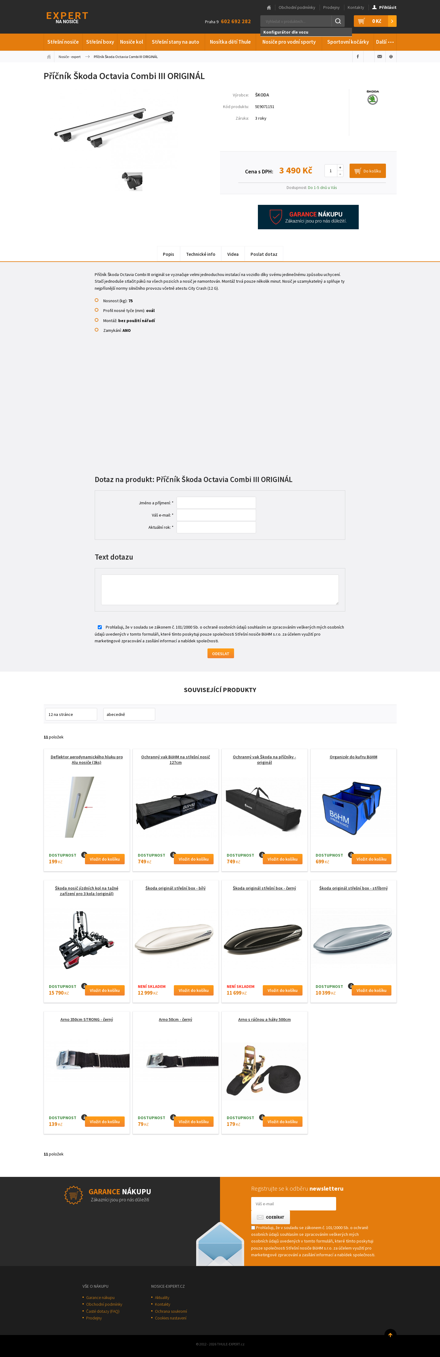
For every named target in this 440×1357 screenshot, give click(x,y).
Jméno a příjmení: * (156, 503)
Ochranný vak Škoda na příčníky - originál (264, 759)
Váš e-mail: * (163, 515)
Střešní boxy (100, 41)
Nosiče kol (131, 41)
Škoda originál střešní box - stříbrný (353, 888)
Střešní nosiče (63, 41)
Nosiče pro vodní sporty (289, 41)
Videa (233, 254)
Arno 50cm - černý (175, 1019)
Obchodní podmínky (297, 7)
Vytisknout (391, 56)
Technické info (200, 254)
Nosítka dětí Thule (230, 41)
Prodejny (331, 7)
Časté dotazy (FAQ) (102, 1311)
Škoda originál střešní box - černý (264, 888)
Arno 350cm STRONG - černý (87, 1019)
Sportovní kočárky (348, 41)
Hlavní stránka (269, 8)
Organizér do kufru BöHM (353, 757)
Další (385, 41)
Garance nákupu (100, 1297)
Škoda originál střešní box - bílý (175, 888)
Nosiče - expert (70, 56)
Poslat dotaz (264, 254)
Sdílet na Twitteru (369, 56)
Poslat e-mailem (380, 56)
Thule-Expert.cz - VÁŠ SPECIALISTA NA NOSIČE (75, 17)
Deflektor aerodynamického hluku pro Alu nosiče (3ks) (87, 759)
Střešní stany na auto (175, 41)
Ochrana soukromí (171, 1311)
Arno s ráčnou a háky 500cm (264, 1019)
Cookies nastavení (170, 1318)
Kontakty (356, 7)
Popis (168, 254)
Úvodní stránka (49, 56)
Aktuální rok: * (161, 527)
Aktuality (162, 1297)
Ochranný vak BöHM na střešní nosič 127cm (175, 759)
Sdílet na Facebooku (358, 56)
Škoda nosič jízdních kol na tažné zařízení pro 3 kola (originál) (86, 890)
